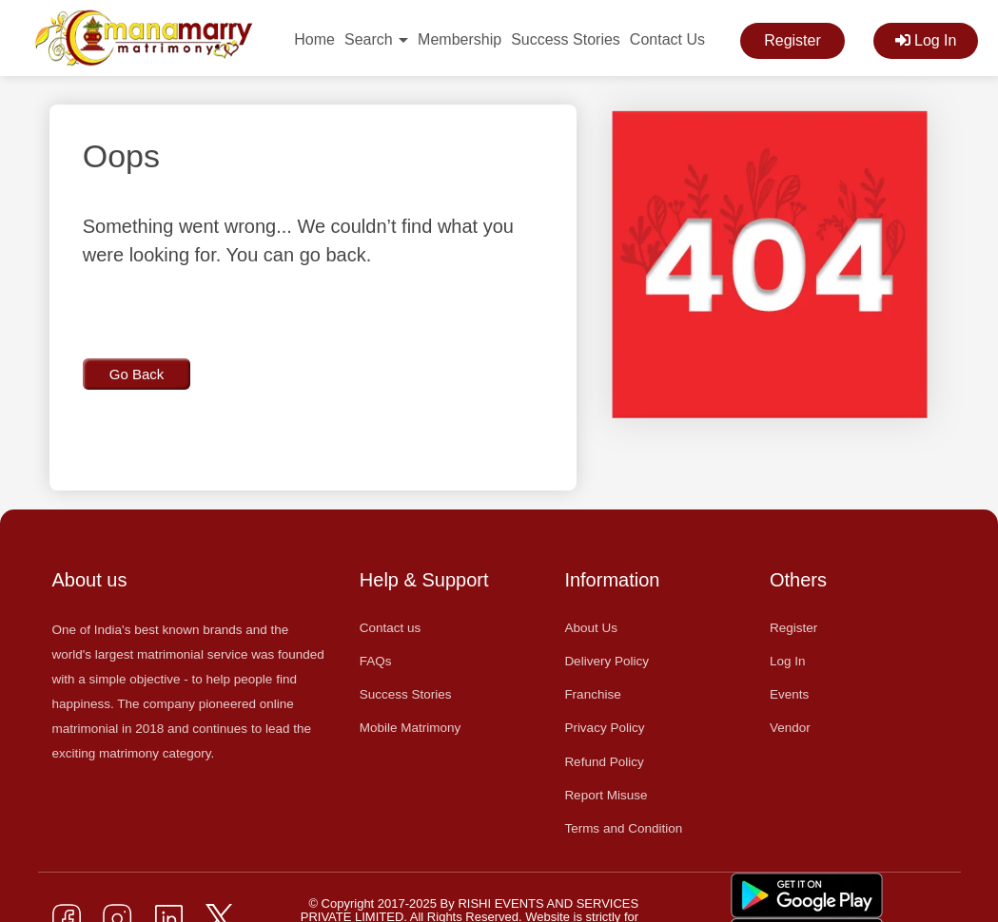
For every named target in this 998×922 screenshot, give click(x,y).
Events (789, 694)
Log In (926, 40)
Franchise (592, 694)
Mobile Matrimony (410, 727)
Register (792, 40)
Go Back (137, 374)
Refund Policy (603, 762)
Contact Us (667, 39)
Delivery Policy (606, 661)
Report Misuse (605, 795)
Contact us (390, 628)
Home (314, 39)
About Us (590, 628)
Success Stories (565, 39)
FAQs (376, 661)
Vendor (790, 727)
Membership (459, 39)
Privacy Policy (604, 727)
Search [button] (376, 39)
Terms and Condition (623, 828)
